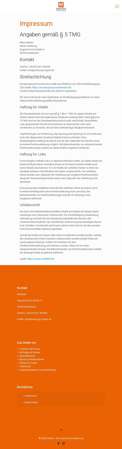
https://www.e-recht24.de (40, 258)
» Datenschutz (30, 402)
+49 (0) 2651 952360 (36, 313)
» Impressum (30, 395)
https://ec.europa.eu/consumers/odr (51, 87)
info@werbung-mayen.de (38, 319)
